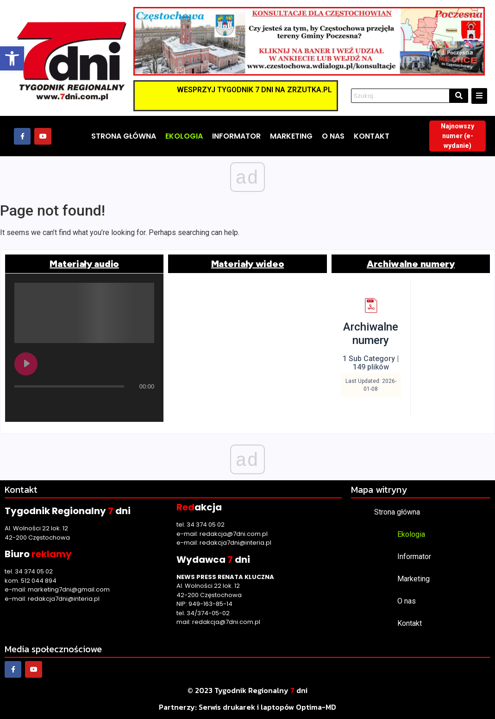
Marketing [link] (413, 578)
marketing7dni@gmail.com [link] (69, 589)
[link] (12, 58)
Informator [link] (414, 556)
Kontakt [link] (409, 623)
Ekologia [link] (411, 534)
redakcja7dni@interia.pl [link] (64, 598)
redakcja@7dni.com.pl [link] (234, 533)
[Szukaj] (400, 96)
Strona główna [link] (397, 512)
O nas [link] (406, 601)
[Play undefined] (26, 363)
